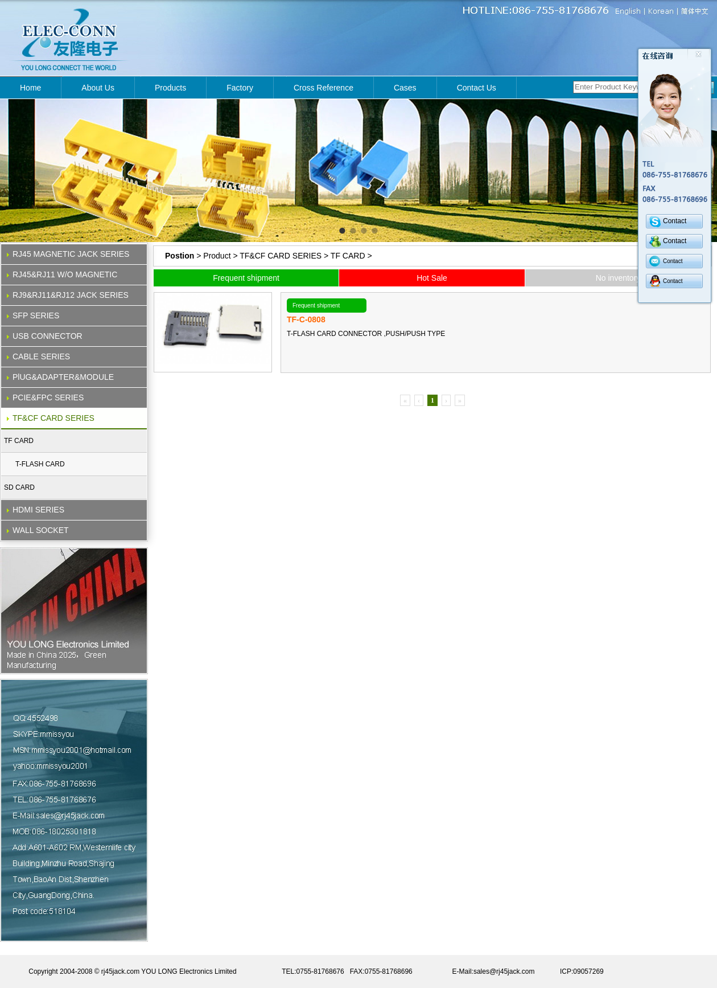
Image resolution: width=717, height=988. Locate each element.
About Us (97, 87)
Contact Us (476, 87)
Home (30, 87)
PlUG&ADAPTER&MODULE (63, 377)
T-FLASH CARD (40, 464)
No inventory (618, 277)
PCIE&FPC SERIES (48, 397)
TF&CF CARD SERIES (53, 418)
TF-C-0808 (306, 319)
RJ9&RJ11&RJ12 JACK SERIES (71, 295)
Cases (405, 87)
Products (170, 87)
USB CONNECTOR (48, 336)
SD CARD (19, 487)
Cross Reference (323, 87)
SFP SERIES (36, 315)
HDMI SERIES (38, 509)
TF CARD (19, 441)
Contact (674, 221)
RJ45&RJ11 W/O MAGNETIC (65, 274)
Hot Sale (432, 277)
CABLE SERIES (41, 356)
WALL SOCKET (41, 530)
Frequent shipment (246, 277)
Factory (239, 87)
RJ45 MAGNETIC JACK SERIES (71, 254)
